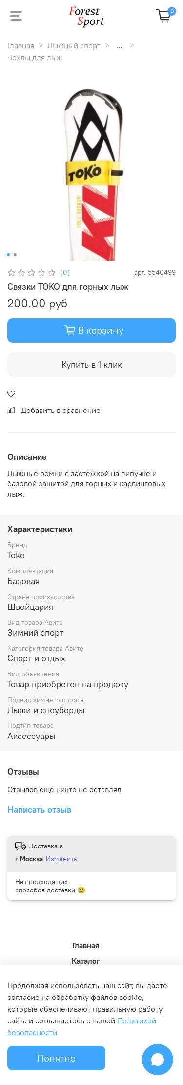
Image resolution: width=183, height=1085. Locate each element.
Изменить (61, 858)
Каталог (86, 961)
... (119, 45)
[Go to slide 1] (7, 254)
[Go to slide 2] (14, 254)
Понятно (56, 1058)
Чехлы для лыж (34, 57)
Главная (20, 45)
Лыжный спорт (74, 45)
